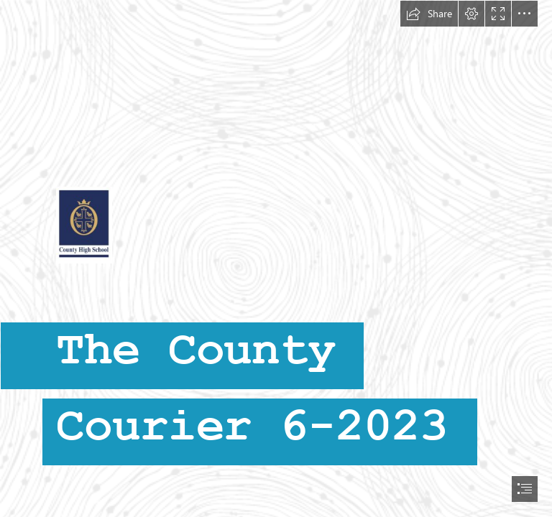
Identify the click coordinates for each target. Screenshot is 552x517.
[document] (276, 258)
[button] (429, 14)
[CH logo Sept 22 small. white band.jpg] (276, 254)
